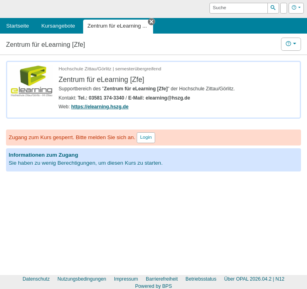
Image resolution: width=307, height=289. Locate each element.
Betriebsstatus (200, 279)
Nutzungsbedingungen (82, 279)
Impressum (126, 279)
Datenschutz (36, 279)
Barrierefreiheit (162, 279)
